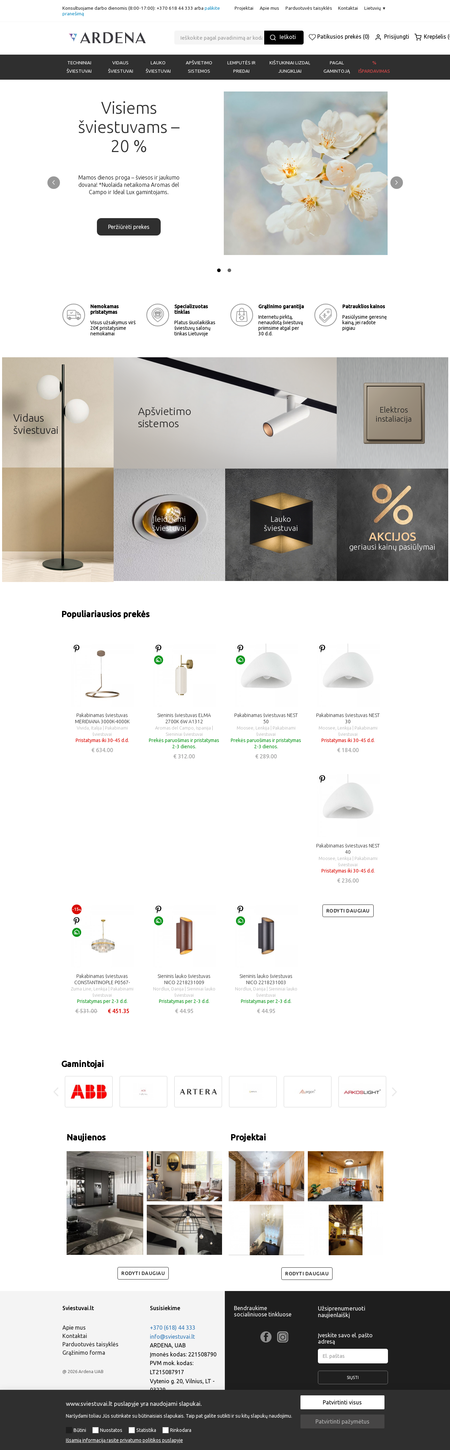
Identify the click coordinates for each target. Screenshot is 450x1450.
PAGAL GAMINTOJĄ (336, 67)
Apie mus (269, 8)
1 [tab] (218, 270)
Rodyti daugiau (348, 911)
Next (396, 182)
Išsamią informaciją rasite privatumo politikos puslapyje (124, 1440)
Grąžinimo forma (83, 1352)
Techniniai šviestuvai (79, 67)
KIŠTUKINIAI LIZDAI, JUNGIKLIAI (289, 67)
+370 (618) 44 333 (172, 1327)
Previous (53, 182)
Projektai (244, 8)
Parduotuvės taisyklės (308, 8)
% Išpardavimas (374, 67)
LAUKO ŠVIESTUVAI (158, 67)
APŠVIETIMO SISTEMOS (199, 67)
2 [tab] (229, 270)
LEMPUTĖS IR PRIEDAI (241, 67)
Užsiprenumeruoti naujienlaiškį (341, 1311)
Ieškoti (282, 37)
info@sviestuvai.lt (172, 1336)
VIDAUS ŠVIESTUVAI (120, 67)
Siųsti (353, 1379)
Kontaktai (348, 8)
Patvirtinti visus (342, 1402)
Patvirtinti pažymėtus (342, 1421)
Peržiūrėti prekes (129, 220)
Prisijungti (392, 36)
